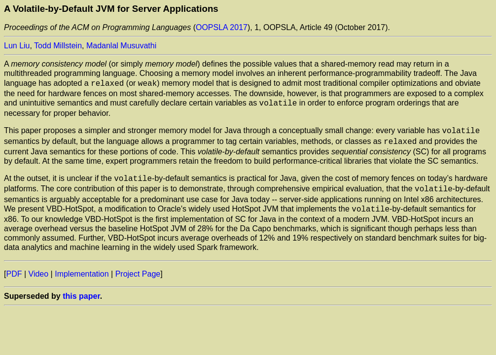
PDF (14, 267)
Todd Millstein (58, 45)
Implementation (81, 267)
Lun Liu (17, 45)
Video (39, 267)
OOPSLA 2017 (222, 27)
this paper (81, 289)
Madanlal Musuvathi (121, 45)
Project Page (138, 267)
